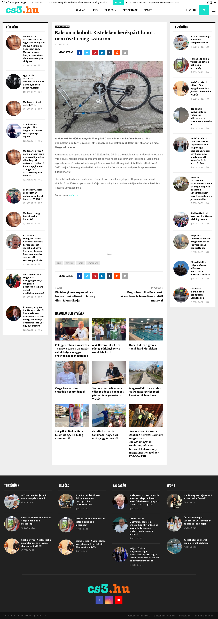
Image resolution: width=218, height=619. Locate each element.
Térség (109, 10)
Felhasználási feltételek (164, 616)
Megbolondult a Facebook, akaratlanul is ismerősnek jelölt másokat (141, 296)
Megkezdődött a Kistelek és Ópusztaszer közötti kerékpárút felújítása (145, 392)
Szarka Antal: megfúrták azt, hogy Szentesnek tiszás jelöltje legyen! (32, 130)
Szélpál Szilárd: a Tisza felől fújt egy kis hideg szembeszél (69, 435)
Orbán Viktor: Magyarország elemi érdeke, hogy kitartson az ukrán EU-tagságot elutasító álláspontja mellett (143, 526)
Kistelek (65, 27)
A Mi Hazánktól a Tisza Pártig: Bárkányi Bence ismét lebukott (106, 349)
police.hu (74, 195)
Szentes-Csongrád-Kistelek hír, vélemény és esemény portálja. (77, 2)
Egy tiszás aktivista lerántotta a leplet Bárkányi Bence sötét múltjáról (33, 82)
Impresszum (185, 616)
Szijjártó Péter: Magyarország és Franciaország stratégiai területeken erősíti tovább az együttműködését (144, 554)
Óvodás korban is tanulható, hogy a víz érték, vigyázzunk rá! (105, 435)
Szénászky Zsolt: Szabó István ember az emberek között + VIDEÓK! (33, 194)
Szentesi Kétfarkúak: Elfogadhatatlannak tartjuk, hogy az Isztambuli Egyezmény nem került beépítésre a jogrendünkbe (201, 188)
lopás (80, 263)
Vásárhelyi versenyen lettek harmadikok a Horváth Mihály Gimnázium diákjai (75, 296)
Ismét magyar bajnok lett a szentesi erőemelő (198, 496)
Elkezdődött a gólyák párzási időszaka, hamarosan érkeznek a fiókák (200, 268)
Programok (130, 10)
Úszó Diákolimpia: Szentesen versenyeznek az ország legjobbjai (197, 521)
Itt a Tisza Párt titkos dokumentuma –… (153, 2)
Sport (148, 10)
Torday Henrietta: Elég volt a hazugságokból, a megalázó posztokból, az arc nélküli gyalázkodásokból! (33, 284)
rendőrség (93, 263)
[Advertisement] (109, 230)
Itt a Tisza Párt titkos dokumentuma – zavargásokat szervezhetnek (87, 500)
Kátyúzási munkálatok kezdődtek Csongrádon (197, 293)
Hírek (94, 10)
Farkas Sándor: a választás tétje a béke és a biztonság (199, 63)
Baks (58, 27)
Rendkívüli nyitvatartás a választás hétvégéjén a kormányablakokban (201, 116)
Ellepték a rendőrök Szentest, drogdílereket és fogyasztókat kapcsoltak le (201, 242)
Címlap (80, 10)
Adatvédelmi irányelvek (139, 616)
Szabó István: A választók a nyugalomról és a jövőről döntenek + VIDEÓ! (201, 88)
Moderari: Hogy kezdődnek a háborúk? (31, 216)
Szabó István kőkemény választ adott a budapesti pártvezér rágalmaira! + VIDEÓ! (108, 393)
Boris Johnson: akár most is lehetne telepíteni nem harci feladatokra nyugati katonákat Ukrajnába (144, 500)
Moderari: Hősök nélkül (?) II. (32, 103)
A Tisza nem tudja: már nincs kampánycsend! (200, 40)
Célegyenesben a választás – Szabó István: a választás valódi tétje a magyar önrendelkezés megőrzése (72, 350)
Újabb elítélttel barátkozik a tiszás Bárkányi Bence (201, 216)
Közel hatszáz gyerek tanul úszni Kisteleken (143, 347)
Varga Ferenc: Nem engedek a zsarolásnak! (70, 390)
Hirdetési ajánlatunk (203, 616)
